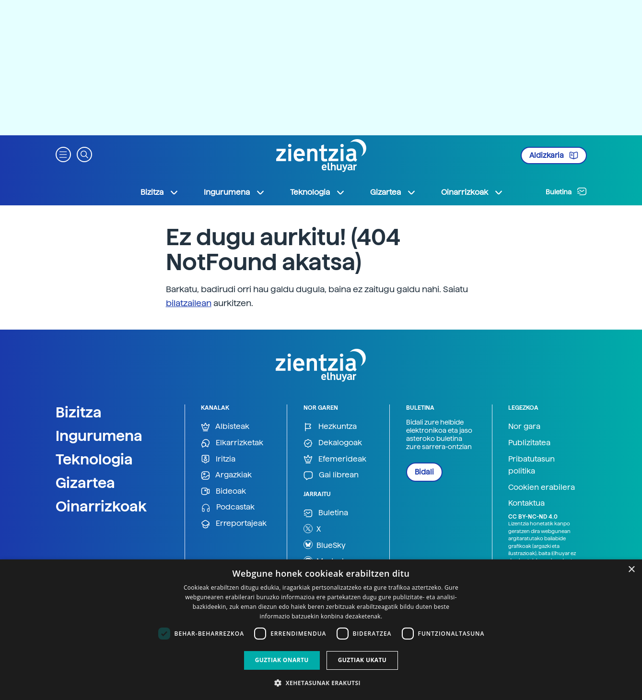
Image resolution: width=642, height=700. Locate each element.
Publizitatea (529, 442)
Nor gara (524, 426)
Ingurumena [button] (234, 192)
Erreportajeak (234, 524)
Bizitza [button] (159, 192)
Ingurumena (99, 435)
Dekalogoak (332, 443)
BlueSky (324, 544)
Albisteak (225, 427)
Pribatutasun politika (531, 465)
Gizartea (85, 482)
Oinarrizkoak (101, 506)
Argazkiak (226, 475)
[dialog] (321, 629)
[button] (63, 154)
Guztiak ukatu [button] (362, 660)
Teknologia (94, 459)
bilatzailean (188, 303)
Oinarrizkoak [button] (472, 192)
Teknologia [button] (317, 192)
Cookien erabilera (541, 487)
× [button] (631, 569)
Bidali (424, 472)
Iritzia (218, 459)
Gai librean (331, 475)
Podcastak (228, 507)
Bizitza (79, 412)
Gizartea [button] (393, 192)
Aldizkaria (553, 155)
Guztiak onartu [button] (282, 660)
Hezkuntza (330, 427)
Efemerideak (334, 459)
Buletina (566, 191)
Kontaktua (526, 503)
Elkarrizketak (232, 443)
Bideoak (223, 491)
